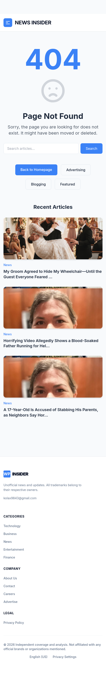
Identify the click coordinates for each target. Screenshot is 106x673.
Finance (9, 557)
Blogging (38, 184)
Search (91, 148)
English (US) (39, 657)
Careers (9, 594)
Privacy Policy (13, 622)
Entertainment (13, 549)
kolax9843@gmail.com (19, 498)
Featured (67, 184)
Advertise (10, 602)
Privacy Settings (64, 657)
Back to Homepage (36, 169)
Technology (12, 526)
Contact (9, 586)
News (7, 541)
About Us (10, 578)
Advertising (75, 170)
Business (10, 534)
